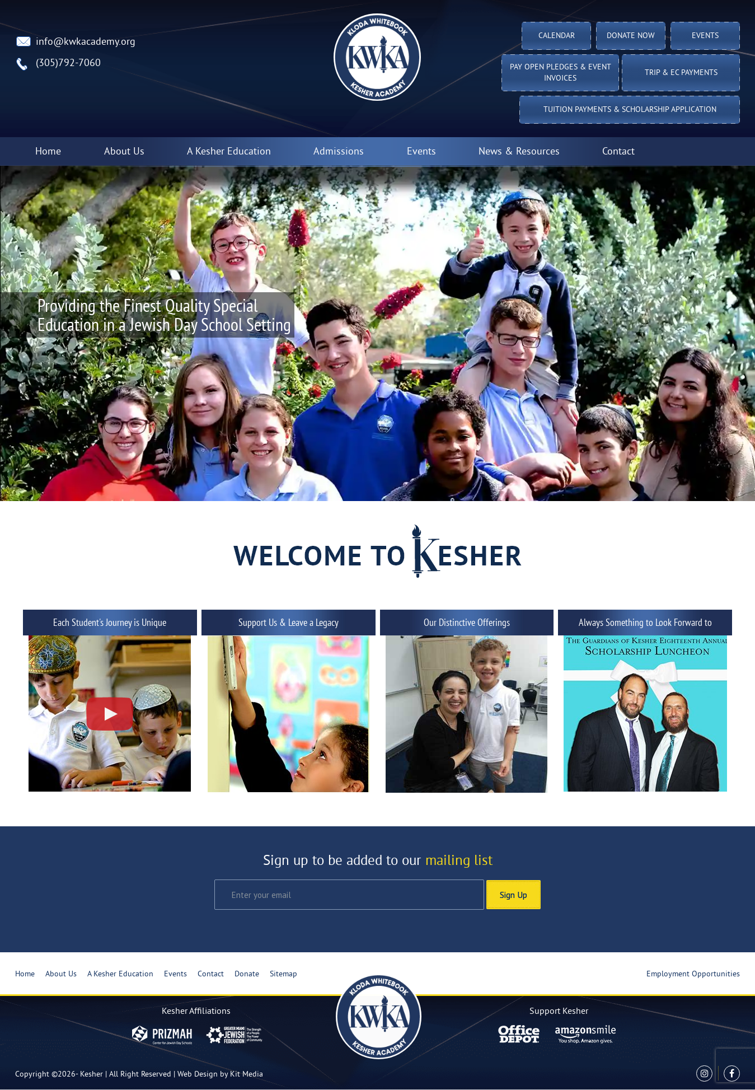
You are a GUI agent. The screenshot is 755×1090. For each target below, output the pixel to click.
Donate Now (631, 36)
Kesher (91, 1074)
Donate (247, 974)
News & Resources (519, 152)
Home (48, 152)
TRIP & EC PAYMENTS (681, 73)
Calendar (556, 36)
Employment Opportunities (693, 974)
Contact (618, 152)
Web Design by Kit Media (220, 1074)
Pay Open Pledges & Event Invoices (560, 73)
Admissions (338, 152)
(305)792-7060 (68, 63)
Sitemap (283, 974)
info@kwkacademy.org (85, 42)
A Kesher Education (229, 152)
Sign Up (513, 894)
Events (705, 36)
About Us (124, 152)
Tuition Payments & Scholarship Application (629, 110)
